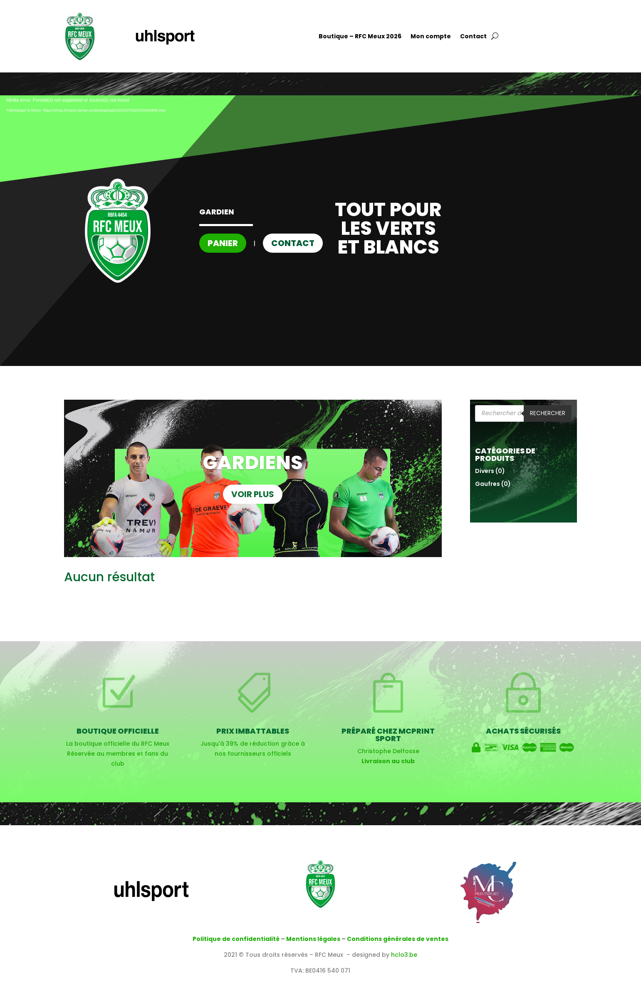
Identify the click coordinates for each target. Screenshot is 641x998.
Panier (223, 243)
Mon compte (431, 36)
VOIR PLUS (252, 494)
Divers (484, 471)
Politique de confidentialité (236, 939)
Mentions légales (313, 939)
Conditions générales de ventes (397, 939)
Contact (473, 36)
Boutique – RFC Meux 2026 (360, 36)
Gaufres (487, 484)
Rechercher (547, 413)
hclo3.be (404, 955)
